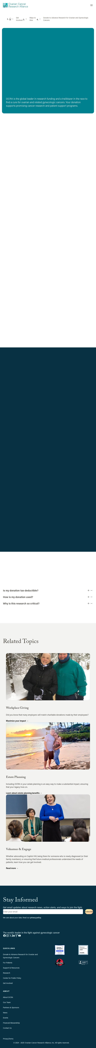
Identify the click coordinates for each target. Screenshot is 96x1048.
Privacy (6, 1039)
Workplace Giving (17, 708)
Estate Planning (16, 777)
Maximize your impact (17, 720)
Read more (12, 868)
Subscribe (89, 911)
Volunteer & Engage (18, 849)
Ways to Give (33, 18)
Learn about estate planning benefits (24, 793)
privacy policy (35, 917)
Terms (11, 1039)
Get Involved (19, 18)
